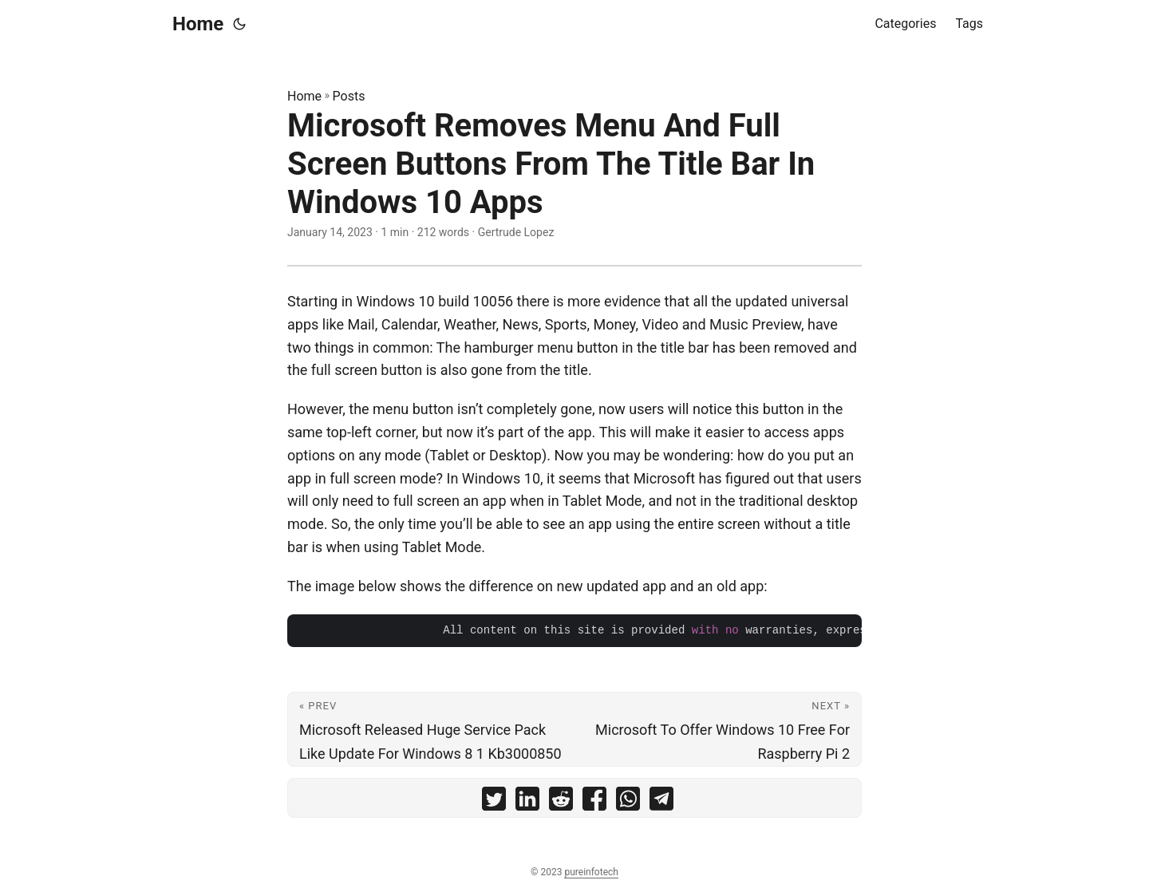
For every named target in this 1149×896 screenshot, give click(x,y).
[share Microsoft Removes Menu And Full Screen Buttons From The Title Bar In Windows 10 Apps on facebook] (594, 802)
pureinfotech (591, 872)
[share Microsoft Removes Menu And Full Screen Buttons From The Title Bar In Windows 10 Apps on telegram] (661, 802)
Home (197, 24)
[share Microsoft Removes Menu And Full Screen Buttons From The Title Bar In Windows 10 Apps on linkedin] (527, 802)
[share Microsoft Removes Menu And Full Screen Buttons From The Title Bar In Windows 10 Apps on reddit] (561, 802)
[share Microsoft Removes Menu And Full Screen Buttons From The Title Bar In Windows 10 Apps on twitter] (494, 802)
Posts (349, 96)
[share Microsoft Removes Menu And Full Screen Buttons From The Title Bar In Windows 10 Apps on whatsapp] (628, 802)
